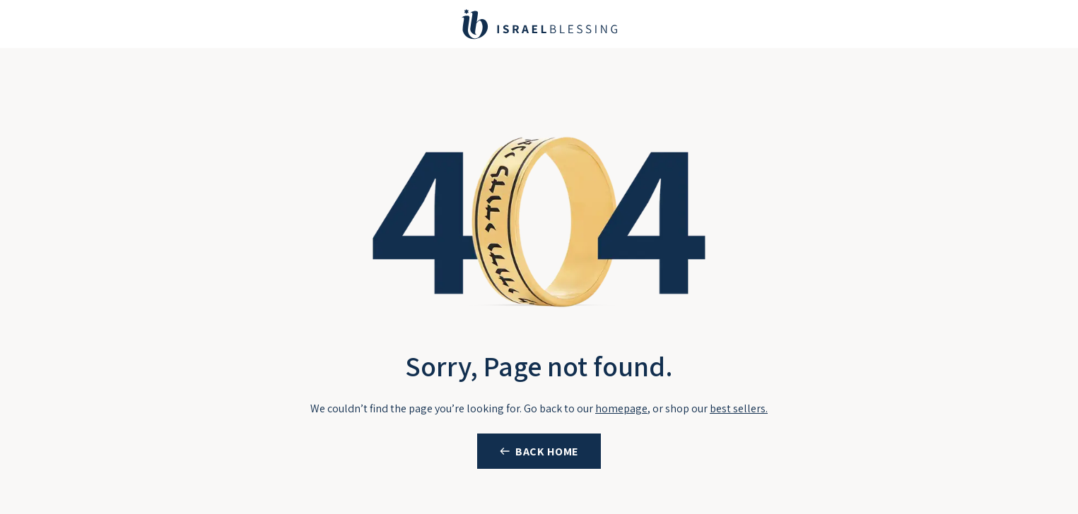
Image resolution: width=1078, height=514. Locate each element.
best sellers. (739, 408)
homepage (621, 408)
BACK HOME (546, 451)
